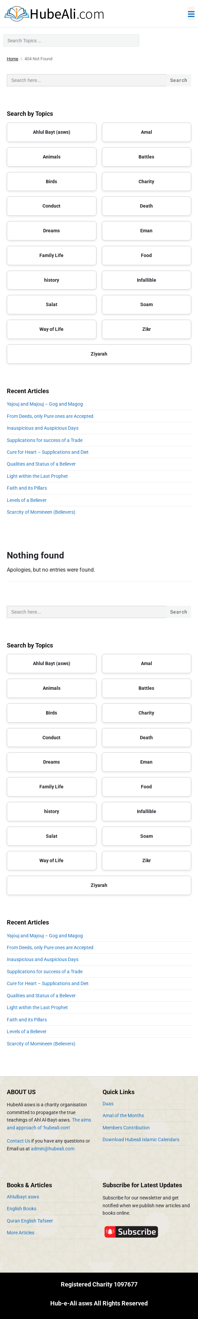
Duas (108, 1103)
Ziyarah (99, 354)
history (51, 280)
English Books (21, 1208)
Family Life (51, 255)
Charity (146, 181)
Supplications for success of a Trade (45, 440)
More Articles (20, 1232)
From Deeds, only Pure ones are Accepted (50, 416)
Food (146, 255)
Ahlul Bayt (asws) (51, 132)
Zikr (146, 329)
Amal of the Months (123, 1115)
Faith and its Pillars (27, 488)
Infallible (146, 280)
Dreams (51, 230)
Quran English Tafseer (30, 1221)
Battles (146, 156)
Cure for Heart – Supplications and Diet (48, 452)
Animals (51, 156)
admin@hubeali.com (52, 1148)
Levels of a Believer (27, 500)
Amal (146, 132)
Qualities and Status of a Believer (41, 464)
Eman (146, 230)
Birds (51, 181)
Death (146, 206)
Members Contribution (126, 1127)
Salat (51, 304)
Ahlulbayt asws (23, 1196)
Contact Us (18, 1141)
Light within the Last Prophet (37, 476)
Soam (146, 304)
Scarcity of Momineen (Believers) (41, 512)
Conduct (51, 206)
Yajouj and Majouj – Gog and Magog (45, 404)
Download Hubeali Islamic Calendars (141, 1139)
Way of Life (51, 329)
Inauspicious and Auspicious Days (43, 428)
